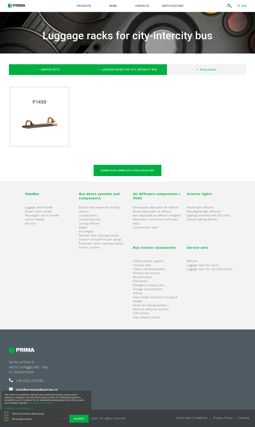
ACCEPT (79, 418)
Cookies (244, 418)
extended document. (41, 403)
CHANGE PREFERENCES (18, 408)
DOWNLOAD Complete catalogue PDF (127, 170)
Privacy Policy (223, 418)
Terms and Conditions (191, 418)
